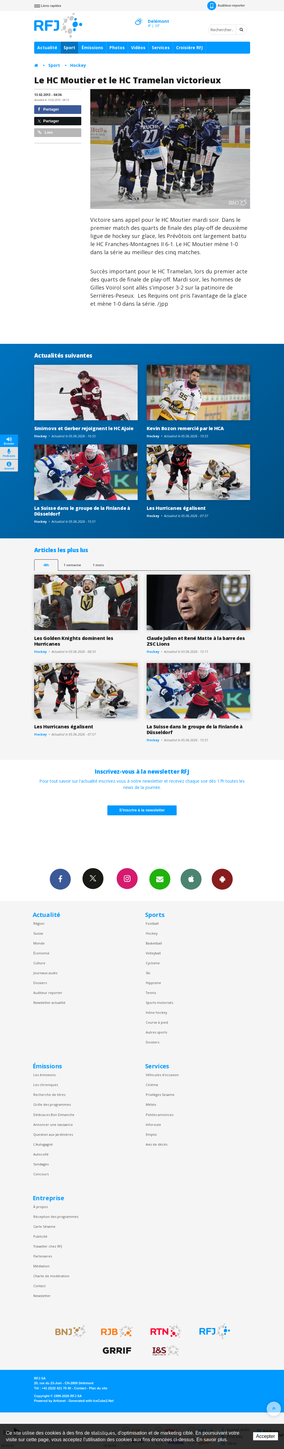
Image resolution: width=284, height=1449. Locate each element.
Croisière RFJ (189, 47)
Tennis (151, 993)
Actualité (47, 47)
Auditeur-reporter (226, 5)
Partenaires (42, 1256)
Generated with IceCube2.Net (91, 1401)
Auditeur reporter (47, 993)
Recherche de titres (49, 1094)
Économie (41, 953)
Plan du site (98, 1388)
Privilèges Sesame (160, 1094)
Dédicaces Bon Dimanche (53, 1115)
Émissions (92, 47)
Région (38, 923)
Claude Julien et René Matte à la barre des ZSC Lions (196, 641)
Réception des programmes (55, 1216)
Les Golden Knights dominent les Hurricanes (73, 641)
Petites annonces (159, 1115)
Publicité (40, 1236)
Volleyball (153, 953)
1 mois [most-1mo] (98, 565)
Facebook (60, 879)
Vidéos (138, 47)
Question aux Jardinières (53, 1134)
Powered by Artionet (50, 1401)
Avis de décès (156, 1144)
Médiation (41, 1266)
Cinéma (152, 1085)
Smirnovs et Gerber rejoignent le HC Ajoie (83, 428)
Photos (117, 47)
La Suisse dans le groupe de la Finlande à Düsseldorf (82, 511)
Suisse (38, 933)
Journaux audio (45, 973)
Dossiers (40, 983)
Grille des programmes (52, 1104)
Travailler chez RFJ (47, 1246)
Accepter (265, 1436)
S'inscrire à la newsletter (142, 810)
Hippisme (153, 983)
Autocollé (41, 1154)
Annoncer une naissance (53, 1124)
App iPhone (191, 879)
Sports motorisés (159, 1002)
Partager (48, 109)
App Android (222, 879)
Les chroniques (45, 1085)
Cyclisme (153, 963)
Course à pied (157, 1022)
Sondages (41, 1164)
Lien (45, 132)
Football (152, 923)
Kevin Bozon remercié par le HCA (185, 428)
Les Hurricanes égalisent (176, 508)
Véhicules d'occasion (162, 1075)
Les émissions (44, 1075)
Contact (39, 1286)
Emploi (151, 1134)
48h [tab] (46, 565)
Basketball (154, 943)
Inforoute (153, 1124)
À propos (40, 1207)
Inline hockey (156, 1012)
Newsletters (159, 879)
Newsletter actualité (49, 1002)
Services (161, 47)
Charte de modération (51, 1276)
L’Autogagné (43, 1144)
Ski (148, 973)
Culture (39, 963)
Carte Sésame (44, 1226)
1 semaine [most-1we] (72, 565)
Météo (151, 1104)
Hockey (78, 65)
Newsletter (42, 1296)
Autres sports (156, 1032)
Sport (69, 47)
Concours (41, 1174)
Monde (39, 943)
